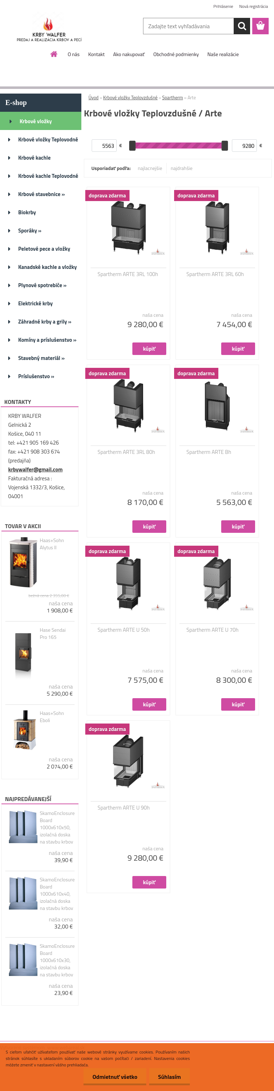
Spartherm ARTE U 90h (124, 807)
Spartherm (172, 97)
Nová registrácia (253, 6)
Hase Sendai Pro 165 (53, 633)
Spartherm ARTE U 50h (124, 630)
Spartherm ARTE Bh (209, 452)
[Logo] (49, 26)
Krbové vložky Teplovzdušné (130, 97)
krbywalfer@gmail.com (35, 469)
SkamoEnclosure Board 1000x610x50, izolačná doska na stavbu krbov (57, 827)
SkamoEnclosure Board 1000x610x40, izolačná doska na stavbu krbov (57, 894)
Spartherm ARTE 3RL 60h (215, 274)
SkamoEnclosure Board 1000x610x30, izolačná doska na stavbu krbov (57, 960)
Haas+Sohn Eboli (52, 717)
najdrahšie (182, 168)
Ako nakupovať (128, 54)
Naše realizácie (223, 54)
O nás (74, 54)
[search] (242, 26)
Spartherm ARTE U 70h (213, 630)
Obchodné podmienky (176, 54)
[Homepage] (54, 54)
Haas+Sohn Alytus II (52, 544)
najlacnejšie (150, 168)
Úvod (93, 97)
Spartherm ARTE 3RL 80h (126, 452)
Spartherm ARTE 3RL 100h (128, 274)
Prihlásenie (223, 6)
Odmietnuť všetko (114, 1076)
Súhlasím (169, 1076)
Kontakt (96, 54)
